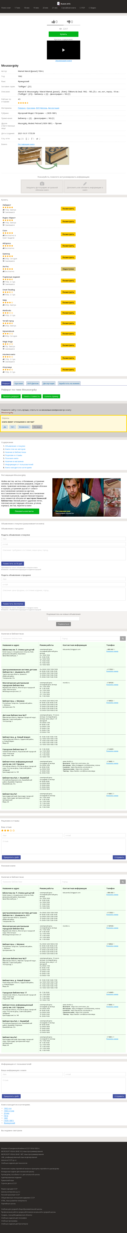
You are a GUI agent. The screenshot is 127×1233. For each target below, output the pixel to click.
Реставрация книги (26, 144)
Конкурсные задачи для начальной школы (17, 1172)
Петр (6, 1115)
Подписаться (63, 624)
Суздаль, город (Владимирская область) (16, 1215)
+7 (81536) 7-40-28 (112, 683)
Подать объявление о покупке (15, 535)
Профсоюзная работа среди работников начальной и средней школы (28, 1212)
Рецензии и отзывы (13, 455)
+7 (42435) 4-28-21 (112, 749)
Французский (9, 1123)
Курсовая (31, 108)
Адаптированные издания (11, 1177)
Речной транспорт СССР (10, 1195)
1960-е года (9, 1111)
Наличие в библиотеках (15, 452)
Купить (63, 34)
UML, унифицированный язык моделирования (19, 1157)
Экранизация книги (63, 51)
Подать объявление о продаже (16, 575)
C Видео (92, 8)
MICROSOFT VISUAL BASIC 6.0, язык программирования (22, 1151)
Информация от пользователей (19, 464)
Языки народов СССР (9, 1189)
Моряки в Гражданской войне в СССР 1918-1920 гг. (20, 1148)
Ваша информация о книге (13, 1070)
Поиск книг (6, 8)
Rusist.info (65, 4)
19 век (36, 8)
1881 (6, 1118)
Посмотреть (68, 208)
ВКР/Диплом (41, 108)
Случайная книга (68, 8)
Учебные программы (9, 1221)
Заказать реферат (11, 396)
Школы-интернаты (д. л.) (10, 1192)
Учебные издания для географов (14, 1218)
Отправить (119, 857)
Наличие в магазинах (14, 461)
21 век (55, 8)
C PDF (82, 8)
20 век (45, 8)
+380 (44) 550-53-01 (113, 649)
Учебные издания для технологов (14, 1163)
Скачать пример (51, 396)
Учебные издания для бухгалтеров (14, 1224)
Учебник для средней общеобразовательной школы (21, 1209)
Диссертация (53, 108)
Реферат (22, 108)
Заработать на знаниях (69, 383)
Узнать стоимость (32, 396)
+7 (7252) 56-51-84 (112, 669)
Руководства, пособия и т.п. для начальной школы (20, 1174)
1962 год (7, 1108)
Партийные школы (8, 1204)
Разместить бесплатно (13, 604)
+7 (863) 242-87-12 (112, 761)
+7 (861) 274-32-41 (112, 794)
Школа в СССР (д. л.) (8, 1160)
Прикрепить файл (11, 857)
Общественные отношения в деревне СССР (18, 1198)
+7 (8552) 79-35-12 (112, 701)
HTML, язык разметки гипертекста (14, 1201)
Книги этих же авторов (15, 449)
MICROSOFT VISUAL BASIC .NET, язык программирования (22, 1154)
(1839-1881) (9, 1120)
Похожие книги (11, 458)
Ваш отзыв (6, 827)
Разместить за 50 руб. (12, 563)
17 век (17, 8)
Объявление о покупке (15, 446)
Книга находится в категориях (18, 467)
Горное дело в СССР (9, 1183)
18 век (26, 8)
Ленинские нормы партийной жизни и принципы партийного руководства (30, 1169)
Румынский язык (7, 1180)
